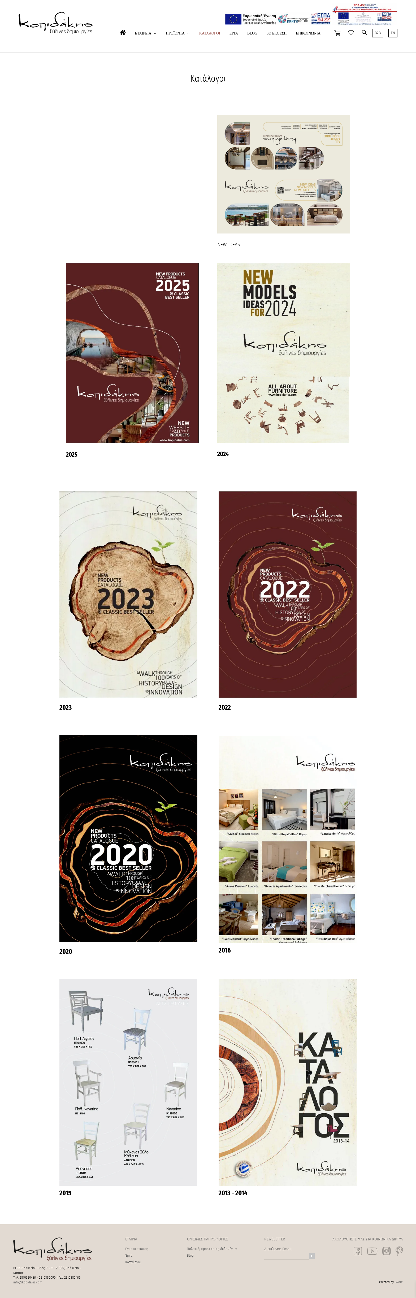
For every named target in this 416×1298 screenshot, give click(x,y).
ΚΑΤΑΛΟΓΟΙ (209, 33)
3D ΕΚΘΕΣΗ (277, 33)
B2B (378, 33)
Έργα (129, 1255)
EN (393, 33)
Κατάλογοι (133, 1262)
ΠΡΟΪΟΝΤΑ (175, 33)
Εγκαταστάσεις (136, 1249)
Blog (190, 1255)
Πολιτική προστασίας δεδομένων (212, 1249)
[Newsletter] (312, 1256)
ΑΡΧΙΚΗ (123, 41)
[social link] (358, 1251)
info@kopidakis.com (27, 1282)
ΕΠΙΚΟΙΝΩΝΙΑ (308, 33)
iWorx (399, 1282)
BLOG (252, 33)
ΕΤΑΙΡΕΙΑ (143, 33)
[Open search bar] (364, 32)
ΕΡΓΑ (233, 33)
